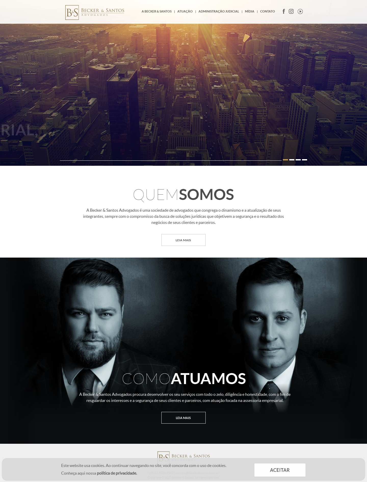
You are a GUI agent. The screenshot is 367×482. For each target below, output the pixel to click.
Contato (267, 11)
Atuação (185, 11)
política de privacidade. (117, 473)
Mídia (249, 11)
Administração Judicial (219, 11)
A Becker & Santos (157, 11)
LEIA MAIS (183, 240)
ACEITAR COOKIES (280, 470)
